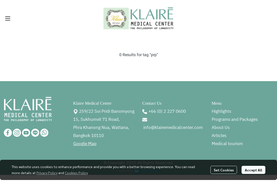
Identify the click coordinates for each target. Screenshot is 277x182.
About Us (221, 127)
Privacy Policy (46, 172)
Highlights (221, 111)
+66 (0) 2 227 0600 (167, 111)
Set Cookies (224, 170)
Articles (219, 135)
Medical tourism (227, 143)
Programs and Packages (235, 119)
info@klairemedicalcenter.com (173, 127)
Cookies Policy (76, 172)
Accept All (253, 170)
